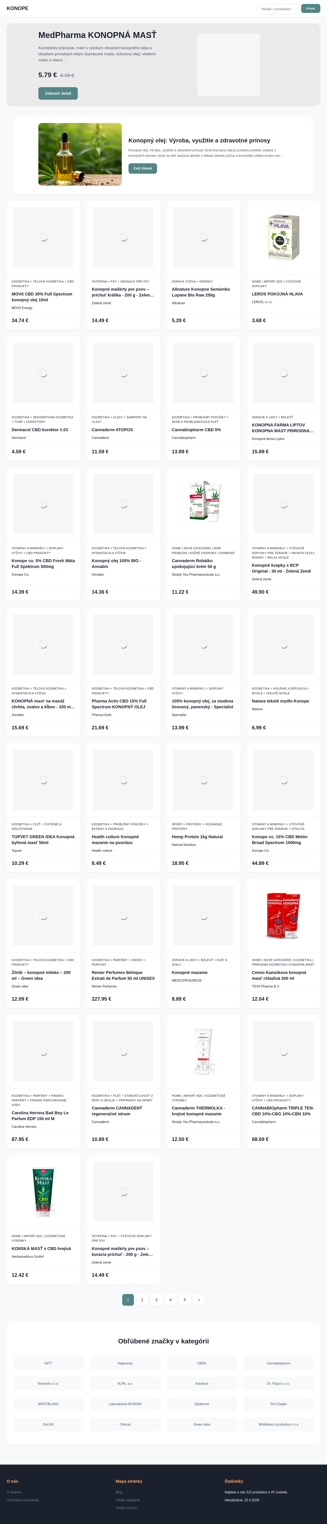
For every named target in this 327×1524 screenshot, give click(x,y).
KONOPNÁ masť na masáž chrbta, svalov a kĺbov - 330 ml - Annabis (43, 704)
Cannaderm (100, 438)
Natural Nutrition (184, 845)
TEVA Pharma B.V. (266, 986)
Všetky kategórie (128, 1500)
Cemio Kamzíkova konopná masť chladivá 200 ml (279, 975)
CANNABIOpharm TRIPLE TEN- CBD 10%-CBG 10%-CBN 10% (283, 1111)
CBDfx (202, 1363)
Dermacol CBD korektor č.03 (40, 429)
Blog (119, 1492)
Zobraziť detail (58, 93)
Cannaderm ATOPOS (112, 429)
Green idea (20, 986)
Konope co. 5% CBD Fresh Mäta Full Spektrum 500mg (43, 563)
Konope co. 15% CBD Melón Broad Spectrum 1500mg (280, 839)
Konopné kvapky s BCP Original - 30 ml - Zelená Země (281, 568)
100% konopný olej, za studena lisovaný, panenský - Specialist (202, 704)
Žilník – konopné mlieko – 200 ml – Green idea (41, 975)
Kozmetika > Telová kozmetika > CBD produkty (43, 284)
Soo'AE (48, 1424)
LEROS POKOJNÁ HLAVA (277, 294)
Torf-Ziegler (278, 1404)
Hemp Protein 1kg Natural (197, 836)
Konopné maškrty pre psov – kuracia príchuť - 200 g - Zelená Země (122, 1251)
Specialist (179, 715)
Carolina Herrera (24, 1126)
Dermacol (19, 438)
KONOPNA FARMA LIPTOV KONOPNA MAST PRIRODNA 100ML (280, 428)
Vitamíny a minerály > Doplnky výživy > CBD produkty (37, 550)
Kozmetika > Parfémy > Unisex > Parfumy (119, 962)
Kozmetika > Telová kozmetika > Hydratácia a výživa (119, 550)
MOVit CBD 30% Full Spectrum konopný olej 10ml (42, 297)
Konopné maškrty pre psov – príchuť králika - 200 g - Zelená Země (122, 292)
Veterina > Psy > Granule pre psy (121, 281)
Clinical (125, 1424)
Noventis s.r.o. (48, 1383)
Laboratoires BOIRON (125, 1404)
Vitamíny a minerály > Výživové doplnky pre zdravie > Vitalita (278, 826)
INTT (48, 1363)
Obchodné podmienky (23, 1500)
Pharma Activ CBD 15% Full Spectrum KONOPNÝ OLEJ (119, 704)
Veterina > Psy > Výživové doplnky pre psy (121, 1238)
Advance (201, 1383)
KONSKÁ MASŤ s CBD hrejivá (41, 1248)
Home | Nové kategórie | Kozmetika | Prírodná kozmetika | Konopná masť (283, 962)
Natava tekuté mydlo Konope (280, 701)
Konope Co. (20, 574)
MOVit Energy (22, 308)
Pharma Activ (101, 715)
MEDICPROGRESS (186, 980)
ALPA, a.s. (125, 1383)
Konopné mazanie (190, 972)
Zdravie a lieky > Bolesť (272, 417)
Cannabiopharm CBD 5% (196, 429)
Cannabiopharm (184, 438)
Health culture (102, 850)
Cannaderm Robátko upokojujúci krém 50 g (194, 563)
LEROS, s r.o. (262, 302)
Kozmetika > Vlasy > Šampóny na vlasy (119, 419)
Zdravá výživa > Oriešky (192, 281)
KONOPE (17, 8)
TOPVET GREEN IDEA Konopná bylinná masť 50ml (43, 839)
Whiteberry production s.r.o (278, 1424)
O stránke (14, 1492)
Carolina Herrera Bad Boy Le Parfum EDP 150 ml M (40, 1116)
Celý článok (142, 168)
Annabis (98, 574)
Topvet (16, 850)
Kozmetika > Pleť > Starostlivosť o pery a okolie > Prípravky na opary (122, 1098)
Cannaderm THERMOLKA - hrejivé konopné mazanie (198, 1111)
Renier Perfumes (104, 986)
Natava (257, 709)
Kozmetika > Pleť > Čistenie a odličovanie (36, 826)
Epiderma (202, 1404)
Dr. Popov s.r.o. (278, 1383)
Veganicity (125, 1363)
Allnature (178, 303)
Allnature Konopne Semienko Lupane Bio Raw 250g (201, 292)
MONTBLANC (48, 1404)
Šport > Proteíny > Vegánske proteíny (197, 826)
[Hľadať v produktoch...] (278, 9)
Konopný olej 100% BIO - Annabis (116, 563)
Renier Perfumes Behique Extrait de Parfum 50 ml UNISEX (123, 975)
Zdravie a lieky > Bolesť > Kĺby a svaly (199, 962)
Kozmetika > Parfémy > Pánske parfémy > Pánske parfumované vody (39, 1100)
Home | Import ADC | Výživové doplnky (276, 284)
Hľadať (310, 8)
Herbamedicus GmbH (28, 1256)
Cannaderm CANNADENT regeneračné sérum (117, 1111)
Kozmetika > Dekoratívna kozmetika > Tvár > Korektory (42, 419)
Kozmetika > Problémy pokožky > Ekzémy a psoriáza (120, 826)
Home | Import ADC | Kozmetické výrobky (198, 1098)
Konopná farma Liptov (268, 439)
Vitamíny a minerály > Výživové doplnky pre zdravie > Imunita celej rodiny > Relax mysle (283, 553)
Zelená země (101, 303)
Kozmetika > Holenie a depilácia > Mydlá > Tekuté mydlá (280, 691)
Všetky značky (126, 1508)
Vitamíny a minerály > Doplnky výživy (198, 691)
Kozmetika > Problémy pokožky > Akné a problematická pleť (200, 419)
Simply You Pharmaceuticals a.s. (196, 574)
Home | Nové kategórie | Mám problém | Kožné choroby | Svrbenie (203, 550)
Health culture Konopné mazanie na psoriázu (115, 839)
